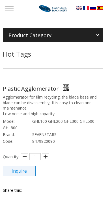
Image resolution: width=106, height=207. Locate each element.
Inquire (19, 171)
